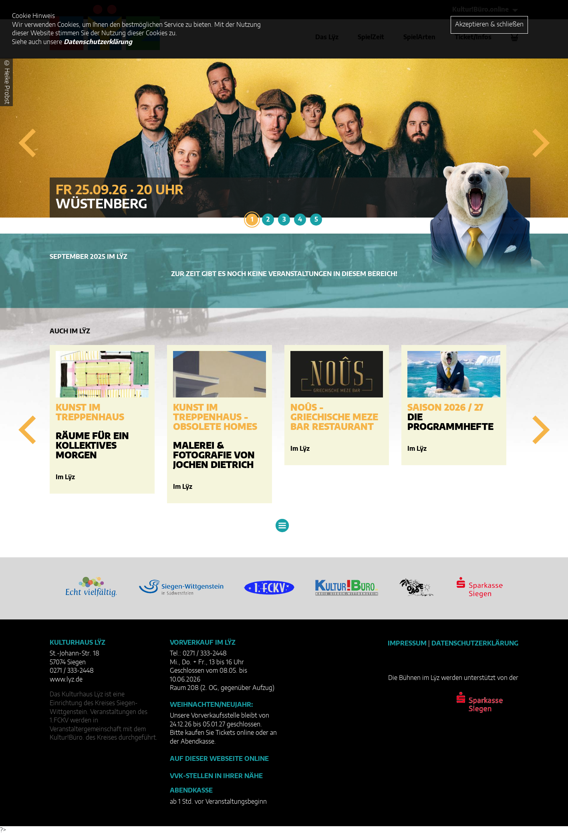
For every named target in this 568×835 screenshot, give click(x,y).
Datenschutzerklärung (474, 643)
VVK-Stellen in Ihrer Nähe (216, 776)
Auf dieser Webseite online (219, 759)
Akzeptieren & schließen (489, 24)
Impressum (407, 643)
